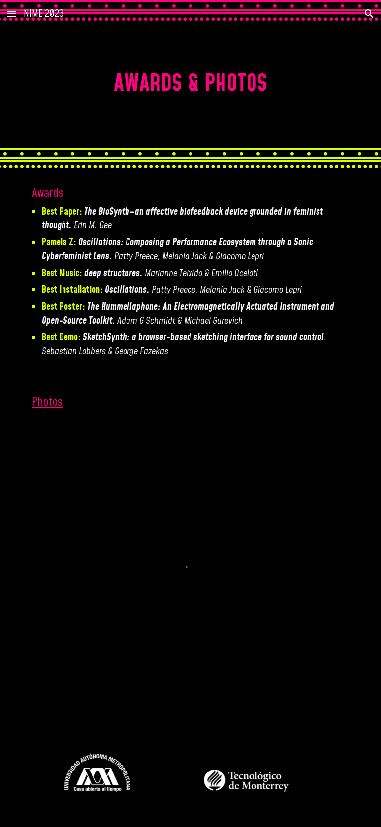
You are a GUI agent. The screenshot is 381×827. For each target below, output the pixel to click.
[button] (12, 13)
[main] (190, 84)
